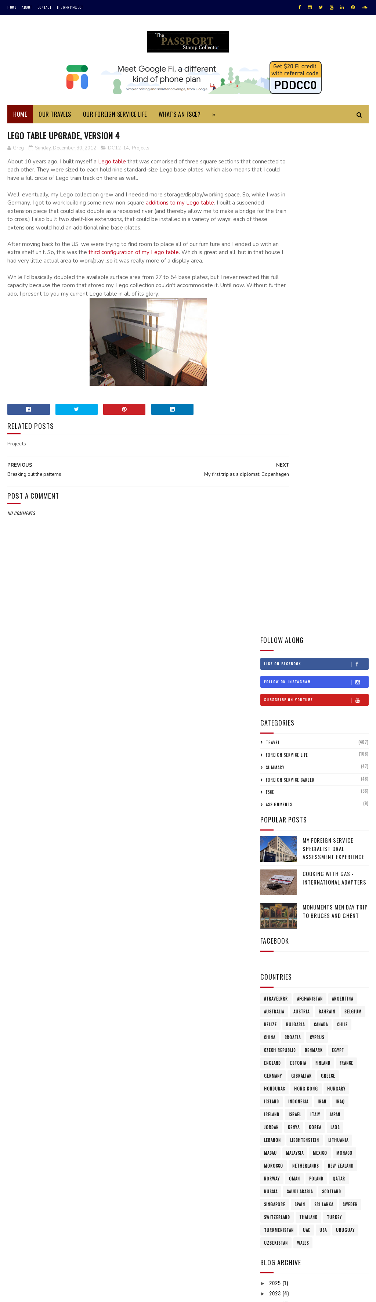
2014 (275, 883)
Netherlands (305, 662)
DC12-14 (118, 151)
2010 (275, 1107)
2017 (275, 852)
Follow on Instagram (316, 178)
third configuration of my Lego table (179, 264)
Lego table (112, 165)
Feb (280, 1084)
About (27, 7)
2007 (275, 1139)
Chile (342, 520)
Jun (280, 1042)
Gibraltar (301, 572)
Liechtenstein (304, 636)
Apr (280, 1063)
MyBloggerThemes (105, 1292)
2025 (275, 779)
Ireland (271, 610)
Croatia (293, 533)
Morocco (273, 662)
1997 (275, 1211)
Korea (315, 623)
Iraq (340, 597)
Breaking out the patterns (307, 932)
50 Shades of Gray (296, 978)
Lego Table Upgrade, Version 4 (311, 922)
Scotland (331, 687)
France (346, 559)
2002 (275, 1180)
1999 (275, 1201)
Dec (280, 912)
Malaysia (295, 649)
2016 (275, 862)
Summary (275, 263)
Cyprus (317, 533)
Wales (303, 739)
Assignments (279, 301)
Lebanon (272, 636)
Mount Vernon (290, 952)
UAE (306, 726)
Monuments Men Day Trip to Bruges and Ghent (335, 407)
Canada (321, 520)
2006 (275, 1149)
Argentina (342, 495)
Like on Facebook (316, 160)
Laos (335, 623)
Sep (280, 1011)
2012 (275, 903)
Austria (301, 507)
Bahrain (327, 507)
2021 (275, 810)
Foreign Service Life (287, 251)
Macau (270, 649)
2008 (275, 1128)
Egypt (338, 546)
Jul (280, 1032)
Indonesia (298, 597)
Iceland (271, 597)
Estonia (298, 559)
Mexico (320, 649)
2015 (275, 872)
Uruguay (345, 726)
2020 (275, 820)
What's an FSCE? (180, 116)
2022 (275, 799)
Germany (273, 572)
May (280, 1053)
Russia (271, 687)
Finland (322, 559)
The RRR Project (70, 7)
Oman (294, 674)
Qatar (339, 674)
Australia (274, 507)
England (272, 559)
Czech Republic (280, 546)
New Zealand (341, 662)
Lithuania (338, 636)
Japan (334, 610)
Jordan (271, 623)
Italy (315, 610)
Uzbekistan (276, 739)
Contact (44, 7)
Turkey (334, 713)
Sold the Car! (290, 941)
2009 (275, 1118)
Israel (295, 610)
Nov (280, 990)
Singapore (274, 700)
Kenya (294, 623)
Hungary (336, 584)
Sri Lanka (323, 700)
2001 (275, 1190)
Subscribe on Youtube (316, 196)
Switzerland (277, 713)
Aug (280, 1022)
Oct (280, 1001)
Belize (270, 520)
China (269, 533)
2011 (275, 1097)
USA (323, 726)
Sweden (350, 700)
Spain (299, 700)
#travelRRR (276, 495)
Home (11, 7)
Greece (328, 572)
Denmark (314, 546)
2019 (275, 831)
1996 (275, 1222)
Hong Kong (306, 584)
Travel (273, 239)
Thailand (308, 713)
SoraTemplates (42, 1292)
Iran (322, 597)
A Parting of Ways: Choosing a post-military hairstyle (319, 965)
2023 (275, 789)
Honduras (274, 584)
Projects (140, 151)
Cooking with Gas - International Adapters (334, 374)
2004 (275, 1169)
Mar (280, 1074)
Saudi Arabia (300, 687)
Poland (316, 674)
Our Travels (55, 116)
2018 (275, 841)
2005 (275, 1159)
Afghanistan (310, 495)
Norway (272, 674)
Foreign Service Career (290, 276)
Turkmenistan (279, 726)
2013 (275, 893)
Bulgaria (295, 520)
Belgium (353, 507)
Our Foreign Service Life (115, 116)
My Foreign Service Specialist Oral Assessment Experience (333, 344)
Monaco (344, 649)
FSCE (270, 288)
